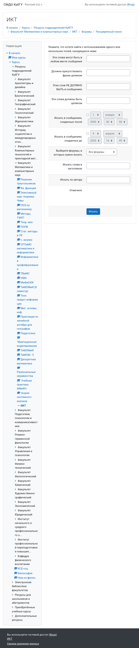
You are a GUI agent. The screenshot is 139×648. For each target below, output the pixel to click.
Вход (131, 4)
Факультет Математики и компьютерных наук (39, 31)
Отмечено (76, 190)
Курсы (26, 27)
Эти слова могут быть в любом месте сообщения (66, 59)
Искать (93, 211)
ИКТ (74, 31)
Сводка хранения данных (23, 643)
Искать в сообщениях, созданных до (68, 138)
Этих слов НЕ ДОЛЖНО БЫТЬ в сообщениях (67, 87)
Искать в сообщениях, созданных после (68, 120)
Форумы (86, 31)
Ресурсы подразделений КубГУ (53, 27)
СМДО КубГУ (13, 4)
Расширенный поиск (109, 31)
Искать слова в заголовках (72, 166)
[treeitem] (22, 336)
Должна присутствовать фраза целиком (66, 73)
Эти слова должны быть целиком (66, 101)
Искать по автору (71, 179)
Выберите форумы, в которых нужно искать (68, 152)
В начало (12, 27)
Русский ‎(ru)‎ (32, 4)
